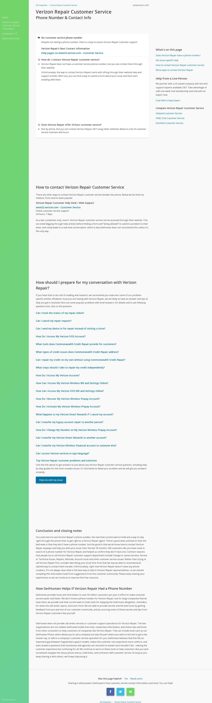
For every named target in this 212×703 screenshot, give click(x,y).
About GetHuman (11, 38)
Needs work (136, 678)
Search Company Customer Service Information (11, 25)
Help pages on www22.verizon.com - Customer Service (72, 53)
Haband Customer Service (169, 113)
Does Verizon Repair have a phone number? (178, 55)
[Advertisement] (92, 102)
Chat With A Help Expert (168, 100)
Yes (126, 678)
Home (5, 17)
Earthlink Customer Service (169, 123)
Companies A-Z (9, 33)
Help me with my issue (51, 480)
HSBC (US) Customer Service (170, 118)
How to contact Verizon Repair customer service (180, 65)
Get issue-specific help (167, 60)
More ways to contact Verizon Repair (174, 70)
